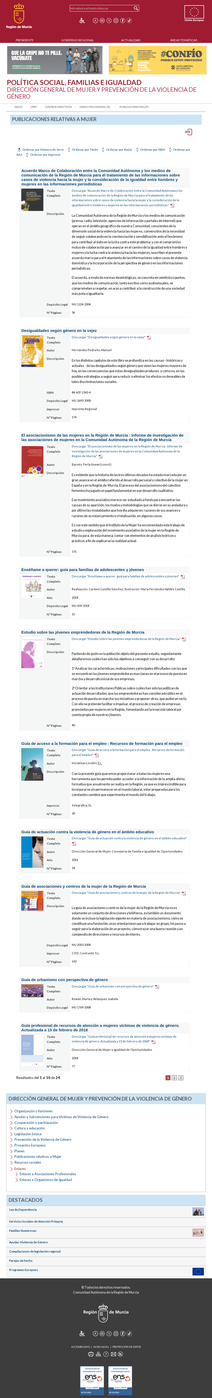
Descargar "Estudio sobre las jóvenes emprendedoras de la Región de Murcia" (126, 638)
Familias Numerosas (23, 1230)
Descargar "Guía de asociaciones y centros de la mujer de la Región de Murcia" (126, 892)
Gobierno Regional (77, 40)
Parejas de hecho (21, 1260)
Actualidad (130, 40)
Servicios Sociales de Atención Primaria (36, 1221)
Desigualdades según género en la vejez (59, 330)
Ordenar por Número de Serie (40, 149)
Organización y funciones (33, 1111)
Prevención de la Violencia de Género (42, 1139)
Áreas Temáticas (183, 40)
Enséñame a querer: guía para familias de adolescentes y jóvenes (82, 569)
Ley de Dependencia (23, 1209)
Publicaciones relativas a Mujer (37, 1156)
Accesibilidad (80, 1346)
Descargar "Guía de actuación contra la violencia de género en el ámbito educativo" (129, 838)
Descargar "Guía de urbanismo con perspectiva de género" (113, 986)
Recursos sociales (27, 1162)
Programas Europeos (23, 1269)
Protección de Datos (126, 1346)
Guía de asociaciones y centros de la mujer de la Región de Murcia (83, 886)
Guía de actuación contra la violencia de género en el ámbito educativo (87, 832)
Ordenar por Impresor (43, 154)
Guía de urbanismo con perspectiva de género (64, 979)
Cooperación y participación (36, 1123)
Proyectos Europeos (30, 1145)
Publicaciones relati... (135, 106)
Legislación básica (28, 1134)
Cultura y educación (29, 1128)
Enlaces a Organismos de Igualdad (46, 1180)
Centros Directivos (58, 106)
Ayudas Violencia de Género (28, 1242)
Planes (19, 1151)
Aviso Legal (101, 1346)
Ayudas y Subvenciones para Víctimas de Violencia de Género (61, 1117)
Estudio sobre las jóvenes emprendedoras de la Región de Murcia (82, 632)
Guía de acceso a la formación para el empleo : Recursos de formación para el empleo (101, 743)
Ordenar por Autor (116, 149)
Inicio (18, 106)
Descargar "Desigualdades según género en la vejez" (109, 337)
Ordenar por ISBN (150, 149)
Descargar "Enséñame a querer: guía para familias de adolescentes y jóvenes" (125, 576)
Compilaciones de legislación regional (35, 1251)
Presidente (25, 40)
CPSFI (33, 106)
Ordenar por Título (82, 149)
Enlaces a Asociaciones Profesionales (48, 1174)
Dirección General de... (96, 106)
